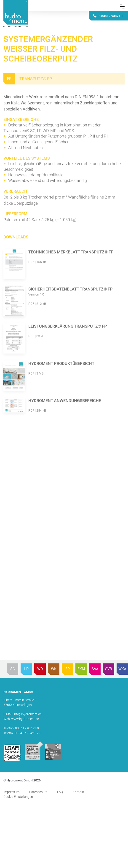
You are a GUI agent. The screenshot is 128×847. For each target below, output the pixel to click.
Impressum (11, 792)
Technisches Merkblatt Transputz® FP (71, 252)
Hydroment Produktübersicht (61, 363)
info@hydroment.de (27, 714)
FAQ (60, 792)
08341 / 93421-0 (27, 728)
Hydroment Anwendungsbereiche (64, 401)
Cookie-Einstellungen (18, 797)
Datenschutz (38, 792)
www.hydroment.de (25, 719)
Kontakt (78, 792)
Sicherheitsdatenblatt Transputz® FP (70, 289)
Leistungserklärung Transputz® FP (67, 326)
